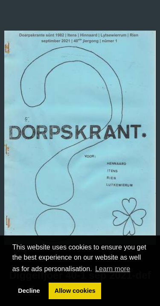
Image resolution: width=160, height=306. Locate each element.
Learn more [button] (112, 268)
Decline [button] (29, 290)
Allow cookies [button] (75, 290)
